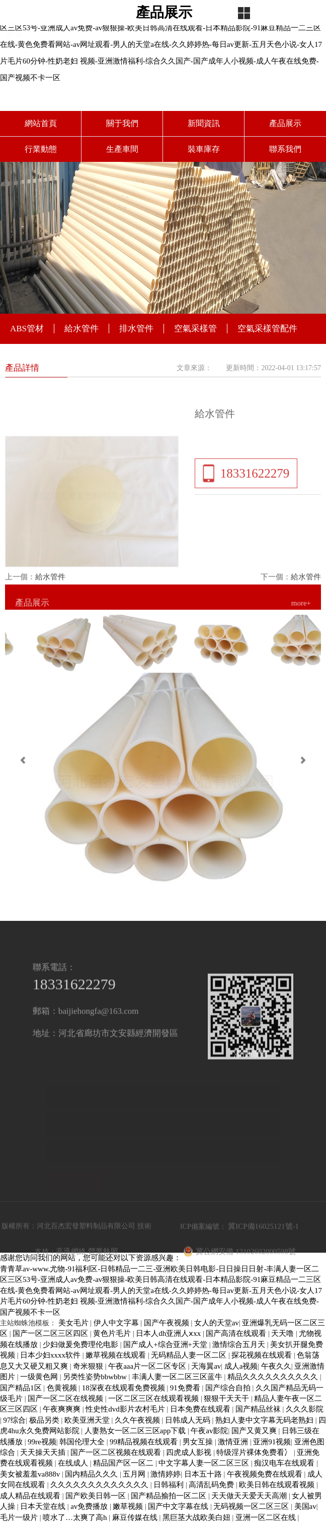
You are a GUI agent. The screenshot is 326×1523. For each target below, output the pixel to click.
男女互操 (199, 1442)
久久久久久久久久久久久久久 (100, 1485)
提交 (75, 1174)
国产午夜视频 (167, 1323)
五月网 (135, 1474)
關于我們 (122, 123)
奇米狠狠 (89, 1366)
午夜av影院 (209, 1431)
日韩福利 (169, 1485)
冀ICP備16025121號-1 (263, 1249)
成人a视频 (241, 1366)
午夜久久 (276, 1366)
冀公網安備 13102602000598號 (239, 1274)
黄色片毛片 (113, 1333)
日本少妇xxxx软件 (51, 1355)
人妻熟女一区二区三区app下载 (136, 1431)
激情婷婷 (165, 1474)
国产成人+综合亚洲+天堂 (166, 1344)
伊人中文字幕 (117, 1323)
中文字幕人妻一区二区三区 (204, 1463)
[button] (24, 761)
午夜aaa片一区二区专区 (148, 1366)
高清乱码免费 (212, 1485)
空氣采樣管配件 (267, 328)
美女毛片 (74, 1323)
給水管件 (81, 328)
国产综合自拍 (229, 1388)
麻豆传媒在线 (135, 1517)
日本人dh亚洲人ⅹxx (169, 1333)
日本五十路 (204, 1474)
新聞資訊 (204, 123)
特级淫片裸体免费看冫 (255, 1452)
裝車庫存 (204, 149)
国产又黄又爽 (255, 1431)
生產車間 (122, 149)
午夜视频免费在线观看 (265, 1474)
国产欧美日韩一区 (96, 1496)
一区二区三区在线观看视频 (154, 1398)
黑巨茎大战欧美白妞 (197, 1517)
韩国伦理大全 (83, 1442)
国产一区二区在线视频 (66, 1398)
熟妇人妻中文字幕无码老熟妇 (265, 1420)
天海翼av (206, 1366)
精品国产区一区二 (124, 1463)
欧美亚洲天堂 (88, 1420)
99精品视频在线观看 (145, 1442)
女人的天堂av (216, 1323)
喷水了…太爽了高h (76, 1517)
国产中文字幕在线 (179, 1506)
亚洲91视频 (272, 1442)
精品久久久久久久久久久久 (273, 1377)
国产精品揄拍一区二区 (169, 1496)
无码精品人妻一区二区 (189, 1355)
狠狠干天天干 (227, 1398)
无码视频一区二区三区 (252, 1506)
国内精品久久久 (92, 1474)
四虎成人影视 (189, 1452)
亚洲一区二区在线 (266, 1517)
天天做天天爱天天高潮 (250, 1496)
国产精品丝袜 (259, 1409)
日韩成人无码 (188, 1420)
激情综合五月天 (239, 1344)
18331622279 (255, 495)
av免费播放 (90, 1506)
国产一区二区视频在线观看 (116, 1452)
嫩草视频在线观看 (117, 1355)
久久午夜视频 (138, 1420)
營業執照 (103, 1274)
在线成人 (74, 1463)
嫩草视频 (129, 1506)
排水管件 (136, 328)
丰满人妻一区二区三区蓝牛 (178, 1377)
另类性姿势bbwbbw (95, 1377)
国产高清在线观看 (237, 1333)
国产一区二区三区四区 (51, 1333)
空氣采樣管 (195, 328)
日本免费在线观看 (201, 1409)
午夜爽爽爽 (63, 1409)
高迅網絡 (71, 1274)
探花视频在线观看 (262, 1355)
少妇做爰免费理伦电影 (81, 1344)
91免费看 (186, 1388)
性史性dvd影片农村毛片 (126, 1409)
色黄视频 (63, 1388)
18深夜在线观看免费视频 (124, 1388)
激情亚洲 (234, 1442)
